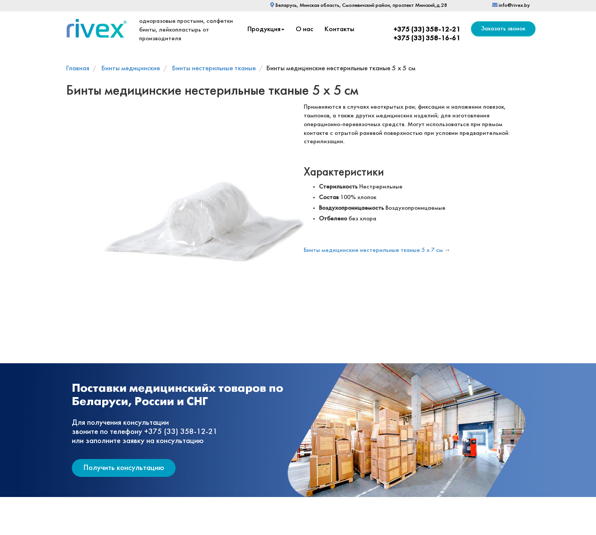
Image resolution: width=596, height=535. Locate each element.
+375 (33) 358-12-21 (426, 30)
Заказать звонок (503, 29)
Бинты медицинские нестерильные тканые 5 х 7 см (373, 250)
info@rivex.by (511, 5)
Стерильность (338, 187)
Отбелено (333, 219)
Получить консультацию (123, 468)
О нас (304, 29)
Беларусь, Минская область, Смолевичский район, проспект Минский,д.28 (358, 5)
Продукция (265, 29)
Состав (329, 197)
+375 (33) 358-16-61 (426, 38)
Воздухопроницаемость (351, 208)
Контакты (339, 29)
